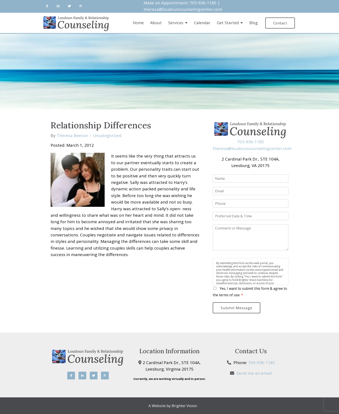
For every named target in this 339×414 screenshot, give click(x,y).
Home (138, 23)
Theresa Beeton (72, 136)
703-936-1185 (250, 142)
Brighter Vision (184, 405)
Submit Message (236, 307)
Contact (280, 23)
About (156, 23)
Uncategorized (107, 136)
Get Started (228, 23)
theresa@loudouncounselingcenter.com (183, 9)
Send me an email (254, 373)
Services (175, 23)
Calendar (202, 23)
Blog (253, 23)
